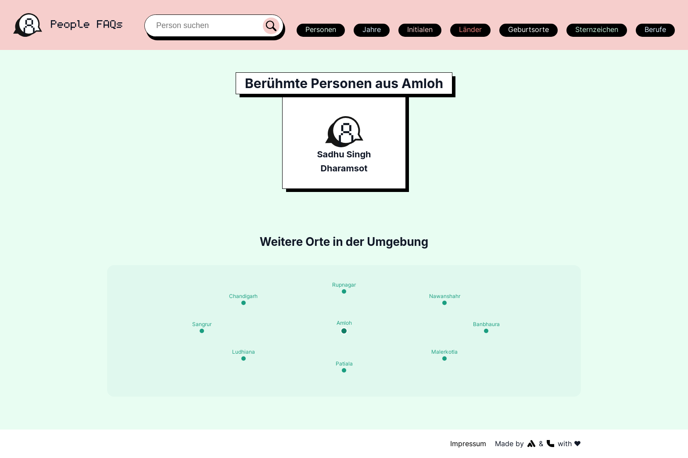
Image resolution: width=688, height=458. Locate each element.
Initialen (419, 29)
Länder (470, 29)
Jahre (371, 29)
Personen (319, 29)
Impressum (468, 443)
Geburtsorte (528, 29)
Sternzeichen (596, 29)
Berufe (655, 29)
